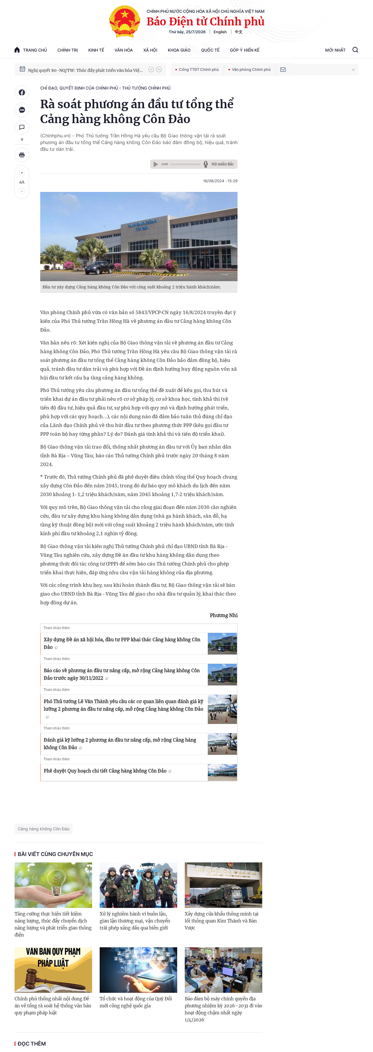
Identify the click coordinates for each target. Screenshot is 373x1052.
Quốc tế (210, 50)
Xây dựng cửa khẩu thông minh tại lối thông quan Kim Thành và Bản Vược (221, 921)
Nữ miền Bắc (223, 164)
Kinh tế (96, 50)
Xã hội (150, 50)
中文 (238, 31)
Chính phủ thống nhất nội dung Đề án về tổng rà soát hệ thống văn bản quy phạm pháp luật (53, 1006)
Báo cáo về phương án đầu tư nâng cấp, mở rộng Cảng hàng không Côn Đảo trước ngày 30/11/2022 (122, 674)
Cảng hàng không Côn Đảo (43, 828)
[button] (151, 69)
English (220, 31)
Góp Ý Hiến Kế (244, 50)
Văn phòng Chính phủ (249, 69)
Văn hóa (124, 50)
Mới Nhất (335, 50)
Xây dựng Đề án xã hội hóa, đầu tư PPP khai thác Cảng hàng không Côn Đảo (122, 643)
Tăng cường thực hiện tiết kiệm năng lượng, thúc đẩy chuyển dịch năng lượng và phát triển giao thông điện (53, 924)
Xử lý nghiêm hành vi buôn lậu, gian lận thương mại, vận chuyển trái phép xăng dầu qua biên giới (135, 921)
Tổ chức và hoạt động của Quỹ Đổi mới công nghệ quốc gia (136, 1002)
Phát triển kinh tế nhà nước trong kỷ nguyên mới (76, 69)
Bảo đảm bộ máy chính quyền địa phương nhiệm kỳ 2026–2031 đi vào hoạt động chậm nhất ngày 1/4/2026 (223, 1009)
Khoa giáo (179, 50)
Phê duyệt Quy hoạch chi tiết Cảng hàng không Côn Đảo (107, 771)
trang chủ (31, 49)
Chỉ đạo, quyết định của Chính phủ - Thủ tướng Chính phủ (105, 87)
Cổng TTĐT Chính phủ (197, 69)
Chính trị (67, 50)
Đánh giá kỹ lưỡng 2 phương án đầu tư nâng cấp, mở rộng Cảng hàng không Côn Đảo (120, 744)
